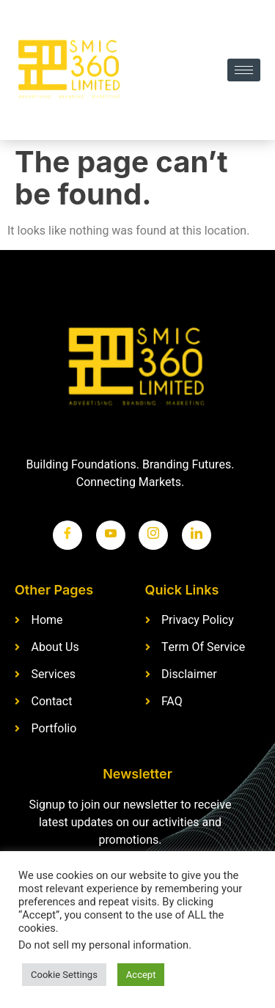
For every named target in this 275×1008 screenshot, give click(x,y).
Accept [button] (141, 975)
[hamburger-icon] (243, 70)
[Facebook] (67, 535)
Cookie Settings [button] (64, 975)
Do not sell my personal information (103, 945)
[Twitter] (110, 535)
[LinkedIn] (196, 535)
